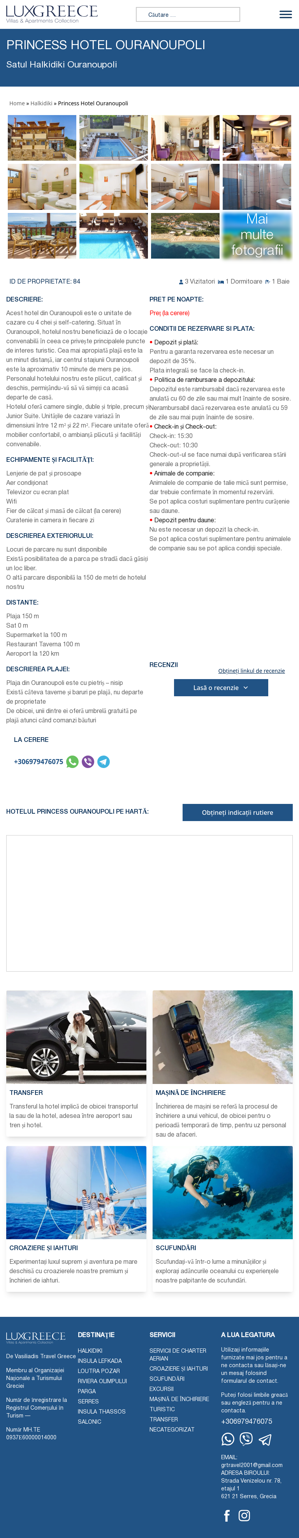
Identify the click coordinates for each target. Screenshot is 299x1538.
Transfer (164, 1420)
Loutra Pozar (99, 1371)
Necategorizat (172, 1430)
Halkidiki (41, 103)
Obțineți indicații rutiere (237, 812)
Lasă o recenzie (221, 687)
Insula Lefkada (100, 1361)
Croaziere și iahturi (179, 1369)
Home (17, 103)
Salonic (89, 1422)
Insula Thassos (102, 1412)
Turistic (162, 1409)
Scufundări (167, 1379)
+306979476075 (38, 761)
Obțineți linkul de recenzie (251, 671)
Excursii (162, 1389)
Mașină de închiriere (179, 1399)
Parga (87, 1391)
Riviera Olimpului (102, 1381)
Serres (88, 1402)
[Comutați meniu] (286, 14)
